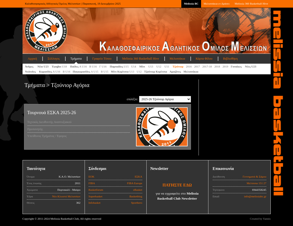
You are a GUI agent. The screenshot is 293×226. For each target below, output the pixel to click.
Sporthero (136, 202)
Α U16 (78, 66)
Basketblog (135, 196)
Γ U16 (103, 66)
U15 (119, 66)
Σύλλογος (54, 58)
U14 (134, 66)
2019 (225, 66)
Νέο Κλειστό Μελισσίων (66, 196)
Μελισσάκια (177, 58)
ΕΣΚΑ (138, 176)
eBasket (137, 189)
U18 (59, 66)
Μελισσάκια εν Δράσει (216, 3)
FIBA (92, 183)
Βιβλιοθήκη (230, 58)
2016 (188, 66)
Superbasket (96, 196)
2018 (217, 66)
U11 (167, 66)
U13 (151, 66)
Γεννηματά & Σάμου (254, 176)
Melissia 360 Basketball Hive (251, 3)
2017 (197, 66)
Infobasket (95, 202)
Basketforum (96, 189)
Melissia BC (191, 3)
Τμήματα (76, 58)
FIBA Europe (134, 183)
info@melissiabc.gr (255, 196)
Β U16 (93, 66)
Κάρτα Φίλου (204, 58)
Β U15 (104, 71)
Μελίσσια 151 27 (256, 183)
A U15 (85, 71)
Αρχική (32, 58)
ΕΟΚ (91, 176)
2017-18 (207, 66)
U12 (159, 66)
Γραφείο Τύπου (101, 58)
